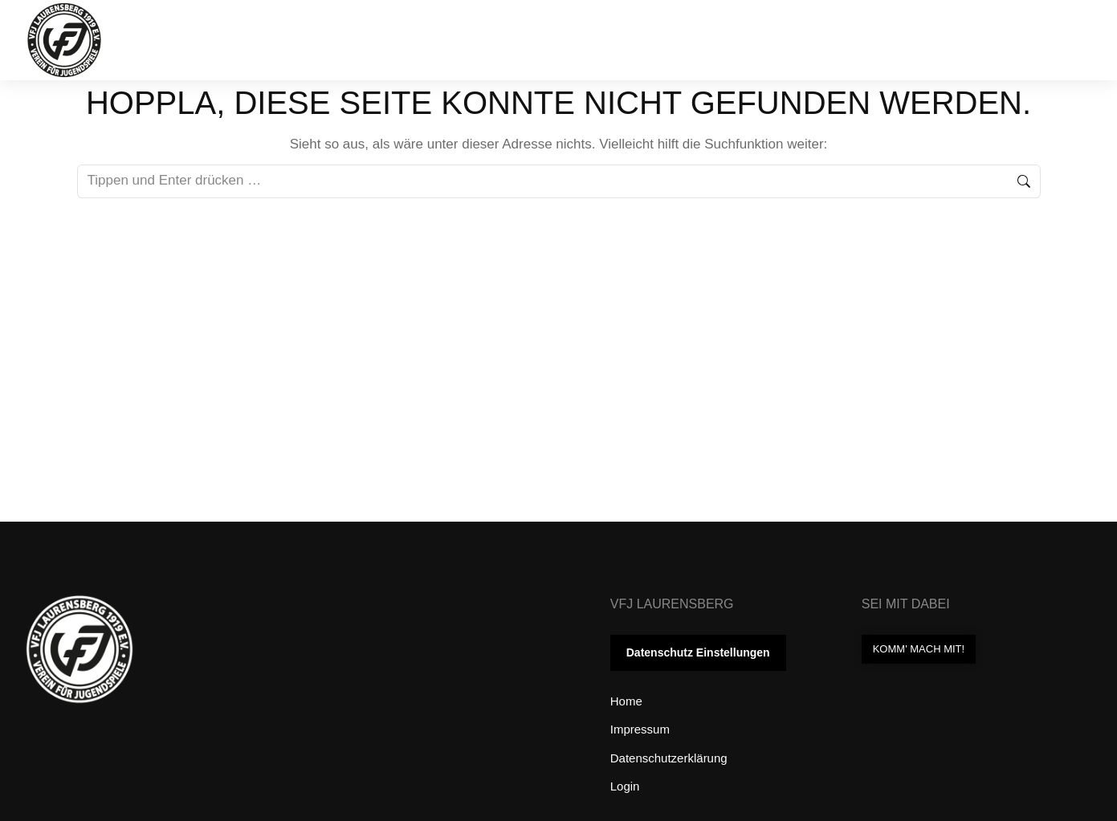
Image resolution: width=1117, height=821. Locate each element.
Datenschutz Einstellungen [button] (698, 652)
